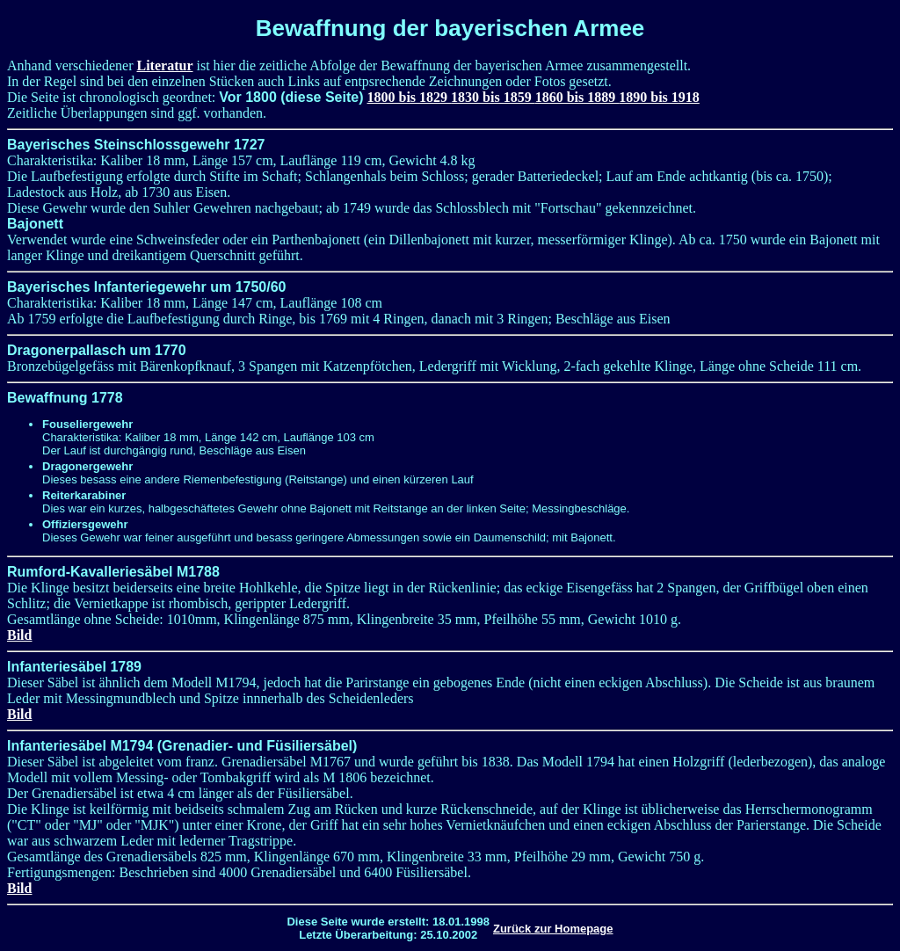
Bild (19, 635)
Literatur (165, 65)
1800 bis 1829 (409, 97)
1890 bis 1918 (659, 97)
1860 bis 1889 (577, 97)
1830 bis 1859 (493, 97)
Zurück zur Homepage (553, 928)
